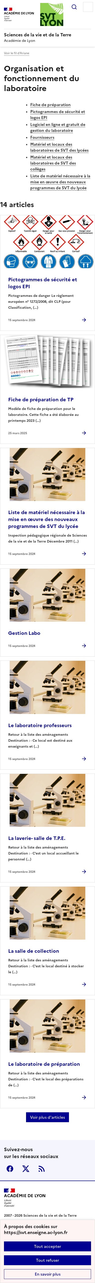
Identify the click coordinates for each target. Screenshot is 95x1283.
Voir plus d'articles (47, 1117)
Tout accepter (47, 1246)
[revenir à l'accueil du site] (47, 35)
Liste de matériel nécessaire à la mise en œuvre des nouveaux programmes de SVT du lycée (60, 182)
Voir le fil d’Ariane (16, 53)
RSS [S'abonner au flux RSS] (42, 1169)
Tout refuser (47, 1260)
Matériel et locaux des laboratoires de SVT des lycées (59, 147)
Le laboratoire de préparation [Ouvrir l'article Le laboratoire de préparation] (44, 1064)
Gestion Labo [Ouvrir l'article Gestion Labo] (24, 633)
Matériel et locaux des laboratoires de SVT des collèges (53, 163)
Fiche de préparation (50, 105)
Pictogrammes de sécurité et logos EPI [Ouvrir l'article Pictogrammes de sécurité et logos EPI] (42, 283)
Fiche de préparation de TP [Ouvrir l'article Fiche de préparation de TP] (40, 399)
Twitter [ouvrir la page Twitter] (26, 1169)
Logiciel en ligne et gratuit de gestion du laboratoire (57, 127)
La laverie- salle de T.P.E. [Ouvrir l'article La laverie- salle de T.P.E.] (36, 838)
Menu (88, 7)
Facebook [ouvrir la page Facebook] (10, 1169)
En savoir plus (48, 1274)
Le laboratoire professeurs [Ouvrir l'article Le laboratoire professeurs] (40, 725)
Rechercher (74, 7)
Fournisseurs (42, 137)
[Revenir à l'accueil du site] (25, 1197)
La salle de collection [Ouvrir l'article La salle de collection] (33, 951)
